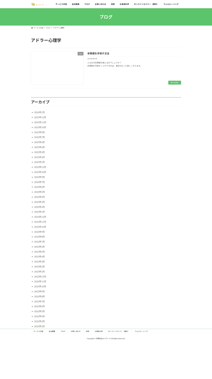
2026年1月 (39, 112)
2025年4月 (39, 147)
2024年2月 (39, 207)
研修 (87, 331)
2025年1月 (39, 162)
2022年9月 (39, 291)
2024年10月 (40, 172)
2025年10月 (40, 127)
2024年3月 (39, 202)
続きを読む (175, 83)
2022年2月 (39, 326)
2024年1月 (39, 211)
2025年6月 (39, 142)
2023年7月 (39, 241)
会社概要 (52, 331)
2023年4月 (39, 256)
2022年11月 (40, 281)
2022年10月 (40, 286)
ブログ (63, 331)
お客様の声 (99, 331)
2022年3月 (39, 321)
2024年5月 (39, 192)
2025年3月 (39, 152)
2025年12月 (40, 117)
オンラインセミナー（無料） (118, 331)
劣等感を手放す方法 (98, 53)
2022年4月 (39, 316)
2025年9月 (39, 132)
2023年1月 (39, 271)
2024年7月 (39, 182)
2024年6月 (39, 187)
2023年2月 (39, 266)
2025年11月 (40, 122)
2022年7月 (39, 301)
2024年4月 (39, 197)
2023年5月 (39, 251)
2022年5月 (39, 311)
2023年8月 (39, 236)
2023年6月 (39, 246)
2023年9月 (39, 231)
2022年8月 (39, 296)
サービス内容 (38, 331)
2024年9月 (39, 177)
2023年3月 (39, 261)
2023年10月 (40, 226)
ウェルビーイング (141, 331)
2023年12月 (40, 216)
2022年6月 (39, 306)
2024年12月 (40, 167)
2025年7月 (39, 137)
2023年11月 (40, 221)
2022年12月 (40, 276)
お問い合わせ (76, 331)
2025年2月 (39, 157)
